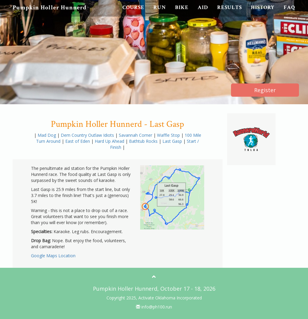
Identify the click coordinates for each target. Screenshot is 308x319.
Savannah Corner (136, 135)
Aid (203, 7)
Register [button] (265, 90)
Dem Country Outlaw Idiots (88, 135)
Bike (182, 7)
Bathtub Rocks (144, 141)
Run (159, 7)
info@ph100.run (154, 307)
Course (133, 7)
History (263, 7)
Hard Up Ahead (110, 141)
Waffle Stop (169, 135)
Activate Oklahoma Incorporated (170, 298)
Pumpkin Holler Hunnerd (50, 7)
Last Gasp (172, 141)
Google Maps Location (53, 255)
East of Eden (78, 141)
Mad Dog (47, 135)
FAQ (289, 7)
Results (229, 7)
